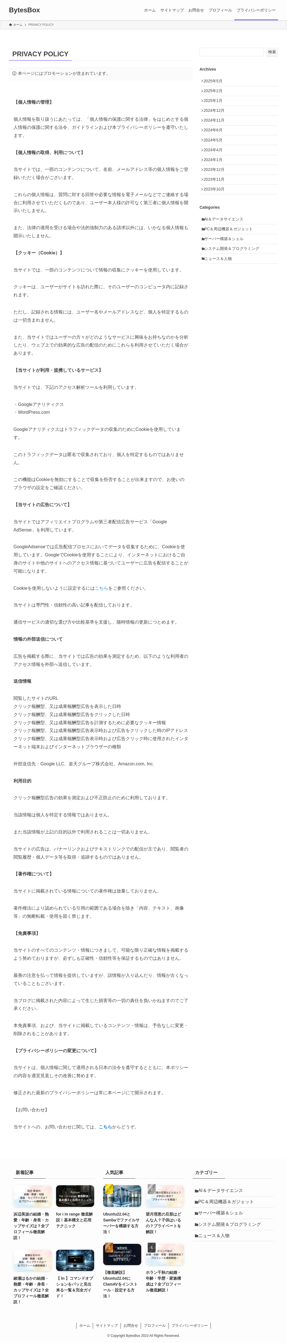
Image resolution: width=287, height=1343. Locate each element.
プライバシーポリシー (190, 1325)
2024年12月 (215, 117)
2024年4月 (214, 163)
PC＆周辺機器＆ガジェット (231, 253)
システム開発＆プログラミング (234, 276)
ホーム (84, 1325)
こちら (101, 588)
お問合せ (131, 1325)
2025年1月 (214, 105)
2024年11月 (215, 128)
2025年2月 (214, 93)
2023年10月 (215, 210)
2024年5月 (214, 151)
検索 (272, 52)
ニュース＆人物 (220, 288)
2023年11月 (215, 198)
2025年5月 (214, 82)
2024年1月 (214, 175)
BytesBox (24, 10)
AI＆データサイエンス (226, 241)
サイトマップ (107, 1325)
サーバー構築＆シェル (226, 265)
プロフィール (155, 1325)
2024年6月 (214, 140)
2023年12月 (215, 186)
